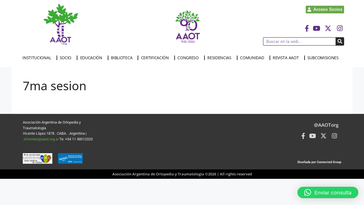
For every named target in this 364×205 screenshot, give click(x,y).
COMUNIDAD (253, 58)
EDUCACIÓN (92, 58)
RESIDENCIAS (220, 58)
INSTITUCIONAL (38, 58)
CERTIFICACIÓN (156, 58)
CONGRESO (189, 58)
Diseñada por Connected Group (319, 162)
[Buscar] (340, 41)
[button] (327, 192)
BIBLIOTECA (123, 58)
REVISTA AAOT (287, 58)
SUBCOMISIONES (324, 58)
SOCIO (67, 58)
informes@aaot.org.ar (41, 139)
